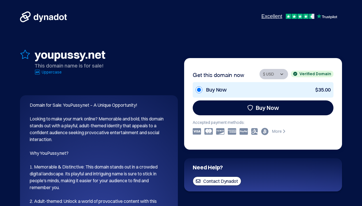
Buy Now (263, 107)
